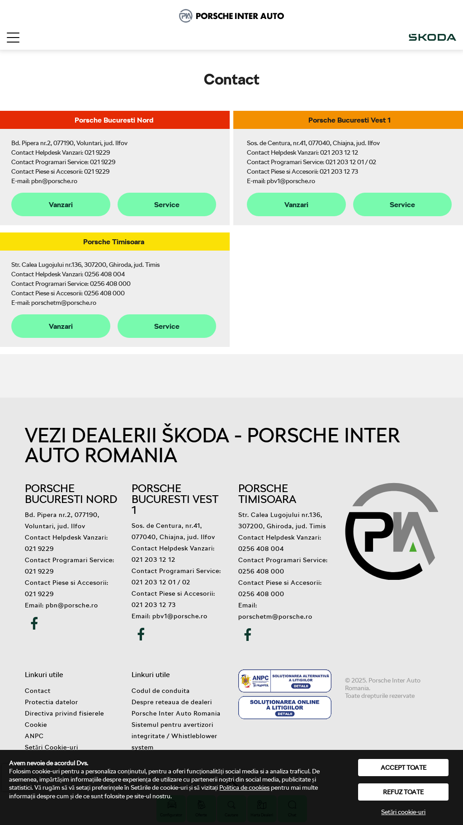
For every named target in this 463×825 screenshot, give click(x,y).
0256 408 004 (105, 274)
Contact (38, 690)
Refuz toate (403, 792)
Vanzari (61, 204)
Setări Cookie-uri (51, 747)
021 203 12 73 (339, 171)
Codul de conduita (161, 690)
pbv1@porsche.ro (291, 181)
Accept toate (403, 767)
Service (167, 204)
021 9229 (97, 152)
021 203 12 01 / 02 (351, 162)
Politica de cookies (244, 787)
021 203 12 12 (339, 152)
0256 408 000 (110, 283)
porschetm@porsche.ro (63, 302)
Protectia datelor (51, 702)
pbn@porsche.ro (54, 181)
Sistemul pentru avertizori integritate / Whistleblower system (174, 736)
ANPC (34, 736)
